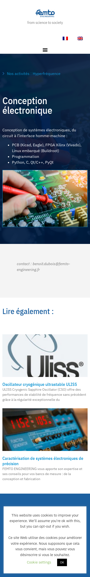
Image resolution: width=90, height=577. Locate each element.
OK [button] (62, 562)
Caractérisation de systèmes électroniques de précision (42, 461)
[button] (45, 50)
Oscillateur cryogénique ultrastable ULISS (39, 384)
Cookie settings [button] (39, 562)
